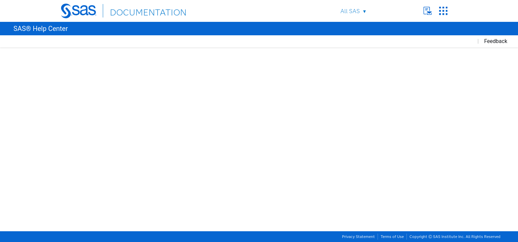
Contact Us (427, 11)
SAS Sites (443, 11)
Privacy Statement (358, 236)
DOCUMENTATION (134, 10)
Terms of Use (392, 236)
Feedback (495, 41)
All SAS (350, 11)
